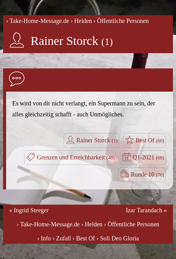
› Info (44, 238)
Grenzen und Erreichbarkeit (75, 157)
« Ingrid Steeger (29, 210)
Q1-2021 (148, 157)
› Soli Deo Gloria (117, 238)
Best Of (150, 140)
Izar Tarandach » (146, 210)
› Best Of (84, 238)
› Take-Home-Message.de (37, 20)
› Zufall (61, 238)
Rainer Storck (72, 41)
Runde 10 (147, 174)
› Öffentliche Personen (121, 20)
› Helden (81, 20)
